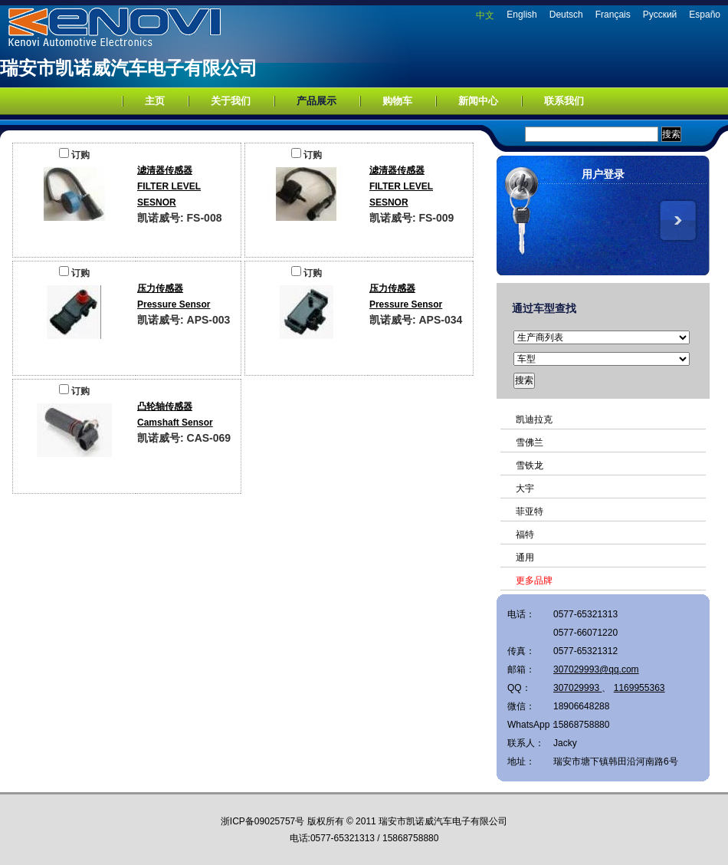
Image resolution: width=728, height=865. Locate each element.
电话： (521, 614)
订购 (74, 155)
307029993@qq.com (596, 669)
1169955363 (639, 687)
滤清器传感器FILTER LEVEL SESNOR (169, 186)
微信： (521, 706)
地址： (521, 761)
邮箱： (521, 669)
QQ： (519, 687)
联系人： (525, 743)
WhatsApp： (530, 724)
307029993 (577, 687)
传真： (521, 651)
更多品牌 (534, 580)
